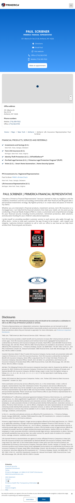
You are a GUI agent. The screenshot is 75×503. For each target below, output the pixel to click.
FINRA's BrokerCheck (19, 177)
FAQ (6, 490)
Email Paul (39, 47)
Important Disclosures (12, 468)
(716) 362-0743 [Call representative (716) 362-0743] (14, 124)
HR (7, 481)
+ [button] (70, 96)
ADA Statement (10, 477)
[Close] (72, 494)
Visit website (39, 51)
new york (21, 132)
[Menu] (71, 5)
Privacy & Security (11, 466)
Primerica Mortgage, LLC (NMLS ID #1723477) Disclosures (24, 472)
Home (6, 132)
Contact (7, 486)
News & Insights (10, 488)
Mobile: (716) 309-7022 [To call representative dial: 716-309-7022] (39, 59)
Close (44, 499)
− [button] (70, 99)
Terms (7, 470)
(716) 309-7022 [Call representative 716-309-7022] (15, 121)
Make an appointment (37, 65)
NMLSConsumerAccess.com (14, 474)
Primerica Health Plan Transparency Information (22, 483)
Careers (7, 479)
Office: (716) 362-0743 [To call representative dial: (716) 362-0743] (39, 55)
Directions (39, 44)
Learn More (30, 499)
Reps (13, 132)
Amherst (31, 132)
